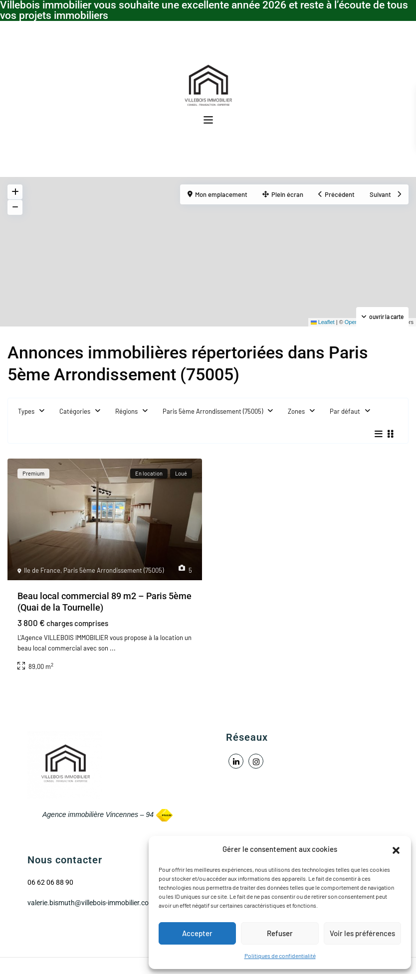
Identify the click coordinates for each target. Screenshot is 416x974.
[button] (396, 849)
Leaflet (323, 322)
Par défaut (345, 411)
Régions (126, 411)
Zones (296, 411)
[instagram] (255, 761)
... (113, 648)
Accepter (197, 933)
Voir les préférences (362, 933)
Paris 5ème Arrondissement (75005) (213, 411)
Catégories (74, 411)
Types (26, 411)
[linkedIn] (235, 761)
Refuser (280, 933)
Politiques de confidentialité (280, 955)
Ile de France (42, 570)
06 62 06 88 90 (50, 882)
